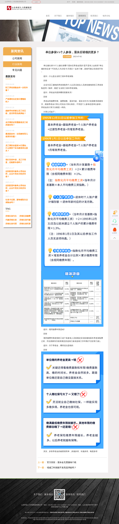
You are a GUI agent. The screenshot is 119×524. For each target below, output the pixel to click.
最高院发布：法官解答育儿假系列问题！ (17, 133)
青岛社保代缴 (38, 518)
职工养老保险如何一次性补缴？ (17, 86)
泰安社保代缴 (89, 518)
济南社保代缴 (25, 220)
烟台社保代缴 (67, 518)
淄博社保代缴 (46, 518)
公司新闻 (17, 58)
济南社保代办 (11, 216)
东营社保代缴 (60, 518)
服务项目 (70, 16)
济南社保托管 (25, 224)
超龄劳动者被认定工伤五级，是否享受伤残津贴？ (17, 110)
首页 (48, 16)
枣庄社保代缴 (53, 518)
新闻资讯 (82, 16)
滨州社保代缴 (68, 519)
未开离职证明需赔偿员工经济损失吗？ (17, 121)
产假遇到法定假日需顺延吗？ (17, 98)
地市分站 (106, 16)
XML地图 (38, 512)
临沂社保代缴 (46, 519)
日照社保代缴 (39, 519)
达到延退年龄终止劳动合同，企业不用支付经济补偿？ (17, 172)
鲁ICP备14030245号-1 (30, 512)
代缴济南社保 (11, 220)
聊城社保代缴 (60, 519)
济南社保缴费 (25, 216)
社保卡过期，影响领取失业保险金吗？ (17, 199)
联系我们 (94, 16)
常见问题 (17, 70)
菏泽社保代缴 (75, 519)
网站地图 (43, 512)
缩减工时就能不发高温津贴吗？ (61, 467)
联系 (73, 2)
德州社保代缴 (53, 519)
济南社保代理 (11, 224)
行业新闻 (17, 64)
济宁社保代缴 (82, 518)
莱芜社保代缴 (82, 519)
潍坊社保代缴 (75, 518)
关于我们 (58, 16)
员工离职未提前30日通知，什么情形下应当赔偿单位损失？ (17, 146)
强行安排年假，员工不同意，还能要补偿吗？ (17, 159)
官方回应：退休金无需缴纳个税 (61, 462)
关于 (68, 2)
